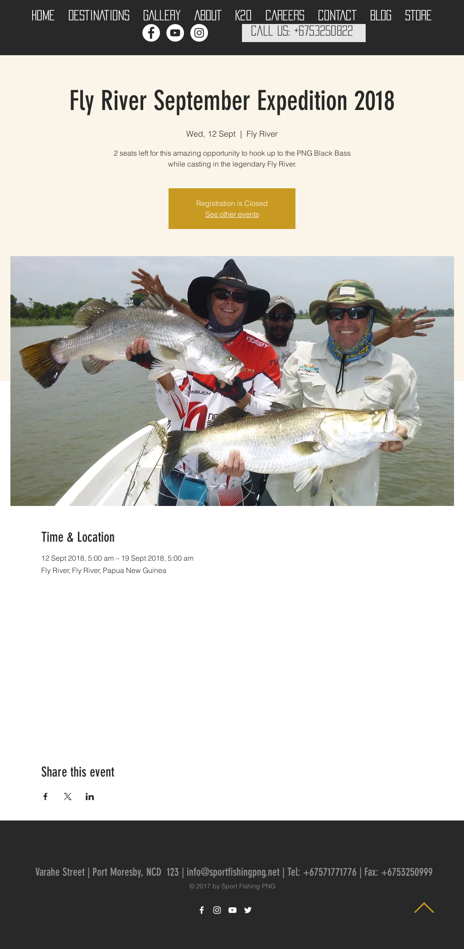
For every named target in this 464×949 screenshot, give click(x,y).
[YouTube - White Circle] (175, 33)
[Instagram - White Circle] (199, 33)
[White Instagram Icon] (217, 910)
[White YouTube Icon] (232, 910)
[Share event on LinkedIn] (90, 796)
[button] (99, 12)
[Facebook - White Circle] (151, 33)
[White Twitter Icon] (248, 910)
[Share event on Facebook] (45, 796)
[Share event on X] (67, 796)
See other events (232, 214)
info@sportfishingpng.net (233, 872)
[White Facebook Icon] (202, 910)
